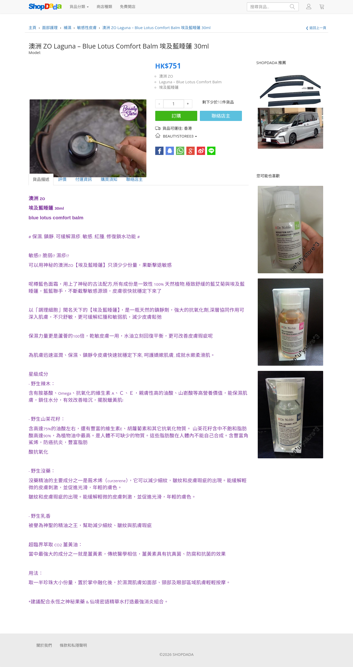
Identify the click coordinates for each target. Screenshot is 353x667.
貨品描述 (41, 179)
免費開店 (127, 6)
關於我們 (44, 645)
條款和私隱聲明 (73, 645)
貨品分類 (79, 6)
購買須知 (109, 179)
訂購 (176, 116)
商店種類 (104, 6)
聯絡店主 (221, 116)
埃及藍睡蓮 (169, 87)
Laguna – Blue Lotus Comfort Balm (190, 81)
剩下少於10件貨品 (218, 102)
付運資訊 (83, 179)
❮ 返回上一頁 (316, 27)
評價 (62, 179)
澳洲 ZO (166, 76)
